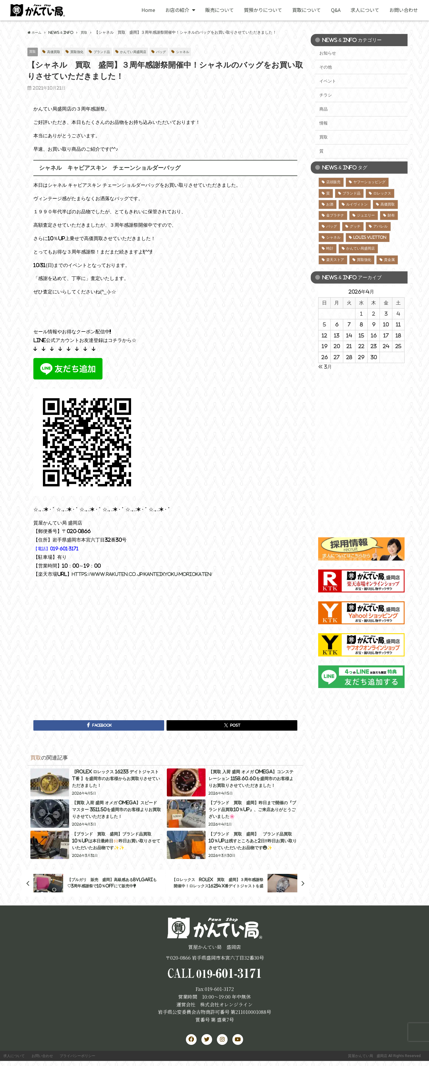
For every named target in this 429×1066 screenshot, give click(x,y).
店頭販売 (333, 182)
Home (148, 9)
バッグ (175, 52)
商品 (323, 109)
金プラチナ (335, 215)
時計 (329, 248)
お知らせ (327, 53)
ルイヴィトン (357, 204)
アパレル (380, 226)
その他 (325, 67)
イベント (327, 81)
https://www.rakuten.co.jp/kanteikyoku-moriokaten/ (149, 574)
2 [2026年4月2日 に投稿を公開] (373, 313)
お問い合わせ (403, 9)
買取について (306, 9)
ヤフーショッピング (369, 182)
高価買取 (56, 52)
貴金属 (389, 260)
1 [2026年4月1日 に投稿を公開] (361, 313)
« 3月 (325, 366)
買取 (33, 52)
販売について (219, 9)
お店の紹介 (180, 9)
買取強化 (81, 52)
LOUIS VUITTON (369, 237)
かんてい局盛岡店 (144, 52)
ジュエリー (366, 215)
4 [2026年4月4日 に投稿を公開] (398, 313)
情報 (323, 123)
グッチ (355, 226)
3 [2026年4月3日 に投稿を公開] (386, 313)
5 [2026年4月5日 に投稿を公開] (324, 324)
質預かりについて (263, 9)
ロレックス (382, 193)
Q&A (336, 9)
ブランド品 (109, 52)
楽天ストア (335, 260)
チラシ (325, 95)
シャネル (199, 52)
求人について (365, 9)
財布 (391, 215)
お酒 (329, 204)
